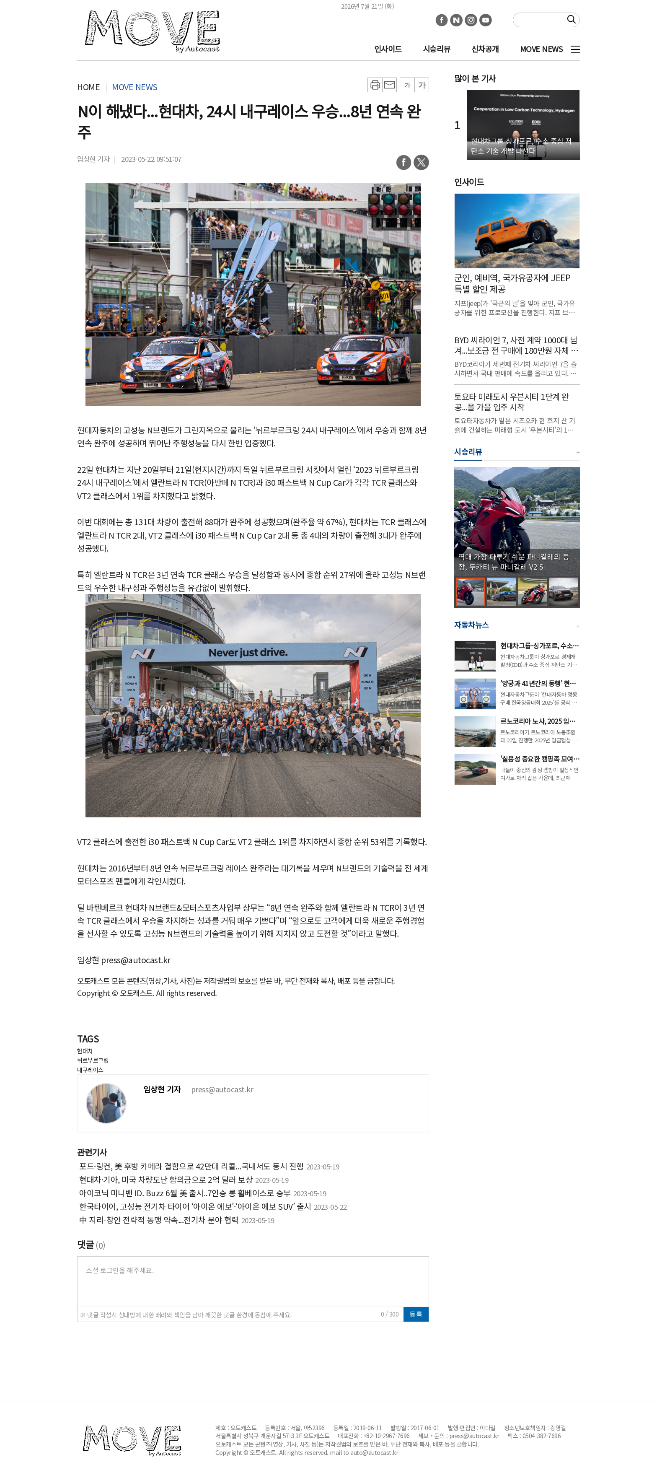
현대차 (85, 1051)
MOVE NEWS (541, 48)
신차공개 (485, 48)
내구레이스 (90, 1070)
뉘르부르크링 (93, 1060)
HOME (88, 86)
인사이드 (388, 48)
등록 (416, 1313)
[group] (517, 521)
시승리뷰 (436, 48)
